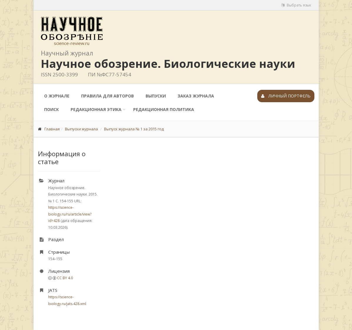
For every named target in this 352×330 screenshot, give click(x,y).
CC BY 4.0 (65, 277)
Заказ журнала (196, 96)
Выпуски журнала (81, 129)
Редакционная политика (163, 109)
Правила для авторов (107, 96)
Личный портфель (286, 96)
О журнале (56, 96)
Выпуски (156, 96)
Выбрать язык (296, 5)
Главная (52, 129)
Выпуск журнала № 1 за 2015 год (134, 129)
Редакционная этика (96, 109)
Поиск (51, 109)
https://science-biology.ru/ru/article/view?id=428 (69, 214)
